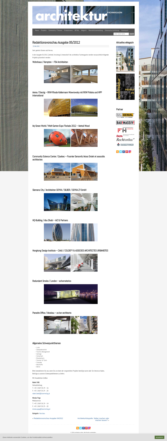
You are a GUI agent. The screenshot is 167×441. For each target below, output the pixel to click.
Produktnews (68, 30)
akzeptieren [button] (159, 437)
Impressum (124, 30)
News (37, 30)
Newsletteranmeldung (96, 30)
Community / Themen (55, 30)
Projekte (43, 30)
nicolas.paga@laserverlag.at (41, 409)
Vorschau (42, 413)
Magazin (83, 30)
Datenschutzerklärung (112, 30)
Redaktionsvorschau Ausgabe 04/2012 (48, 418)
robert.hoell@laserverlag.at (41, 393)
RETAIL (77, 30)
